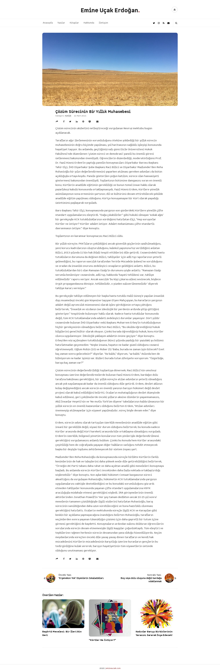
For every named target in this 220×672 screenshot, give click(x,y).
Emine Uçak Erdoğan (109, 10)
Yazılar (61, 23)
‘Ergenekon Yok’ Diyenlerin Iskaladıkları (81, 578)
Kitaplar (74, 23)
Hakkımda (89, 23)
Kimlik (68, 116)
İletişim (103, 23)
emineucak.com (113, 668)
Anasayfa (48, 23)
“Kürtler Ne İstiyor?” (102, 640)
